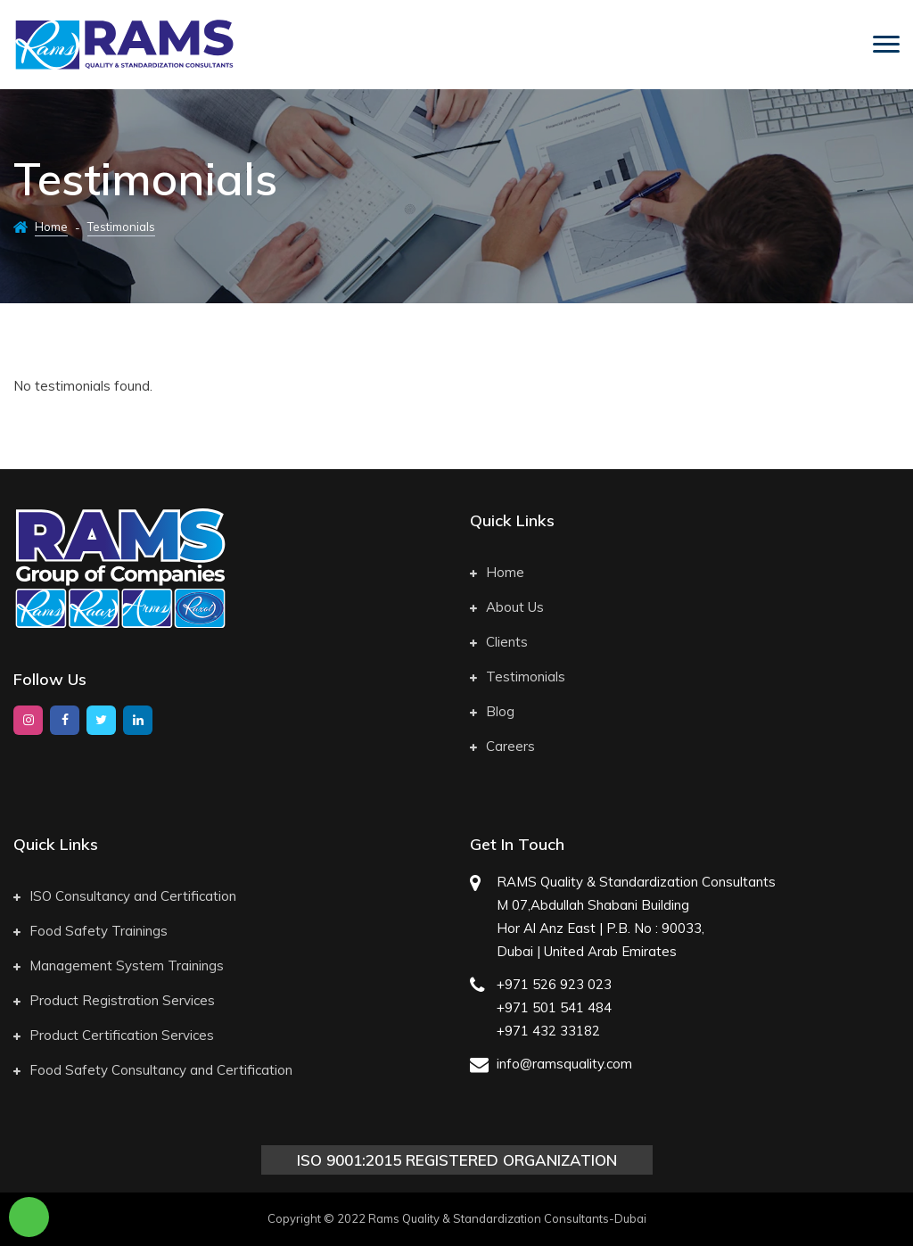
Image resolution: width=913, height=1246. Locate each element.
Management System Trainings (118, 965)
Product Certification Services (113, 1035)
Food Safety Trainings (90, 930)
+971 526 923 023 (554, 984)
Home (51, 226)
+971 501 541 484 (554, 1007)
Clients (499, 641)
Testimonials (517, 676)
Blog (492, 711)
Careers (502, 746)
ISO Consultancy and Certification (124, 895)
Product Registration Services (114, 1000)
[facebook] (64, 720)
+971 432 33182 (548, 1030)
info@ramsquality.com (564, 1063)
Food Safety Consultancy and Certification (152, 1069)
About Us (507, 606)
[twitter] (101, 720)
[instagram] (28, 720)
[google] (137, 720)
